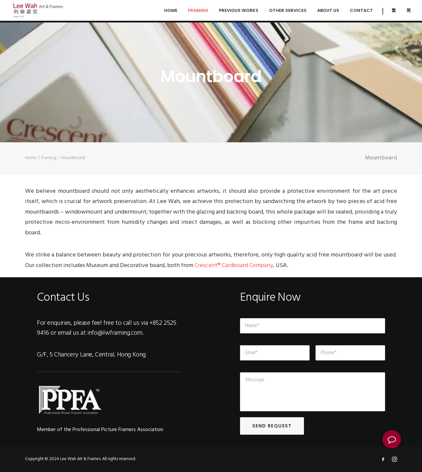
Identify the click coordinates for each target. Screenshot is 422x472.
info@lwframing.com (114, 333)
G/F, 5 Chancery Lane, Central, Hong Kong (91, 355)
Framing (198, 11)
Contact (361, 11)
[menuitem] (394, 11)
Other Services (288, 11)
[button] (391, 439)
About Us (328, 11)
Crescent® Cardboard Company (234, 265)
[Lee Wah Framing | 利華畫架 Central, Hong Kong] (39, 11)
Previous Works (238, 11)
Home (170, 11)
